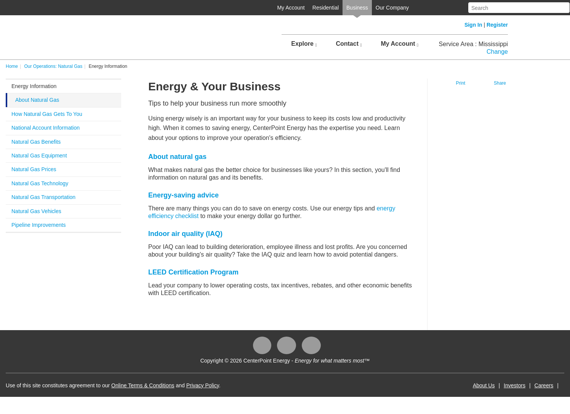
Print (461, 83)
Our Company (392, 8)
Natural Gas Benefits (36, 142)
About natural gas (177, 156)
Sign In (473, 25)
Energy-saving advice (183, 195)
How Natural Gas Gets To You (46, 114)
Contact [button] (349, 43)
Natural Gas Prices (33, 169)
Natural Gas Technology (39, 183)
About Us (484, 385)
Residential (325, 8)
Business (357, 8)
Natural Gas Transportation (43, 197)
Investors (514, 385)
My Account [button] (399, 43)
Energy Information (33, 86)
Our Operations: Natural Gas (53, 66)
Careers (544, 385)
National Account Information (45, 128)
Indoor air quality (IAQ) (185, 233)
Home (12, 66)
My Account (290, 8)
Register (497, 25)
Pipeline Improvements (38, 225)
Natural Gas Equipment (39, 155)
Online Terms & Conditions (142, 385)
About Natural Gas (37, 100)
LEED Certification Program (193, 272)
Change (497, 51)
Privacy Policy (202, 385)
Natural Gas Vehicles (36, 211)
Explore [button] (304, 43)
